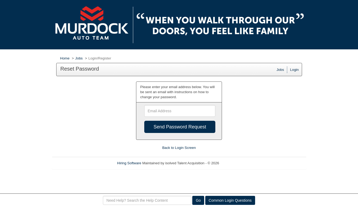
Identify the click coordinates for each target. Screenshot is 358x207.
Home (65, 58)
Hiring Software (129, 163)
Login (294, 70)
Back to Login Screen (179, 148)
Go (198, 200)
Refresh (235, 163)
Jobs (79, 58)
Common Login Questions (230, 200)
